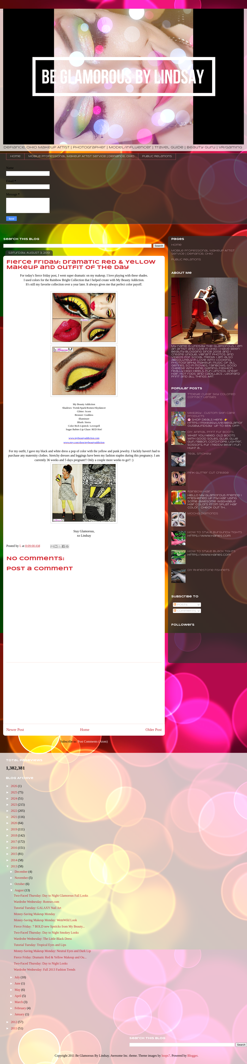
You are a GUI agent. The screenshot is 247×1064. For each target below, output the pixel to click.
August (20, 890)
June (18, 983)
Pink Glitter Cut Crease (208, 473)
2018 (14, 835)
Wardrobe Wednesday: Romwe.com (36, 901)
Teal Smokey (199, 454)
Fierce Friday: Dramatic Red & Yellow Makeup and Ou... (50, 957)
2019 (14, 829)
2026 (14, 786)
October (20, 884)
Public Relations (157, 156)
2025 (14, 792)
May (18, 989)
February (21, 1008)
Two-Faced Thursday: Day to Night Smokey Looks (46, 932)
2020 (14, 823)
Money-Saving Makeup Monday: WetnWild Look (45, 920)
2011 (14, 1028)
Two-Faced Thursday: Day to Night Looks (41, 963)
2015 (14, 854)
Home (15, 156)
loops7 (166, 1055)
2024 (14, 798)
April (18, 996)
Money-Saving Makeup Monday (34, 914)
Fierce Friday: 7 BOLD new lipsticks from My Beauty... (49, 926)
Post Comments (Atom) (93, 741)
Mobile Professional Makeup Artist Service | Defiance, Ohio (81, 156)
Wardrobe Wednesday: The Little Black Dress (43, 938)
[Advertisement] (84, 693)
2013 (14, 866)
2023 (14, 804)
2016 (14, 847)
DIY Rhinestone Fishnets (209, 570)
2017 (14, 841)
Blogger (192, 1055)
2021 (14, 817)
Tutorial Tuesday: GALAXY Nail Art (37, 908)
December (21, 871)
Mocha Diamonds (203, 513)
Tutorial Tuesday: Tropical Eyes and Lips (40, 945)
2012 (14, 1022)
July (18, 977)
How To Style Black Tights (212, 551)
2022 (14, 810)
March (19, 1002)
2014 (14, 860)
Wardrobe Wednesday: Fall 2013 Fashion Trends (44, 969)
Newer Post (15, 730)
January (20, 1014)
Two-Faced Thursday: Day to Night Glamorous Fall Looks (51, 895)
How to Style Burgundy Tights (215, 532)
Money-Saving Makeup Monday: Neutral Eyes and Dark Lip (52, 951)
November (22, 877)
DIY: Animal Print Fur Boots (211, 432)
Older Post (153, 730)
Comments (185, 611)
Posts (181, 605)
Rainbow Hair (199, 491)
